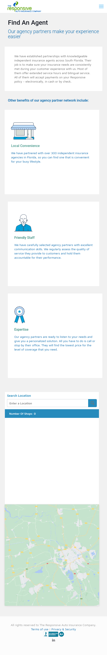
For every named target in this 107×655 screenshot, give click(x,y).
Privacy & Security (63, 629)
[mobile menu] (101, 6)
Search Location (19, 395)
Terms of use (39, 629)
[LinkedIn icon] (53, 640)
